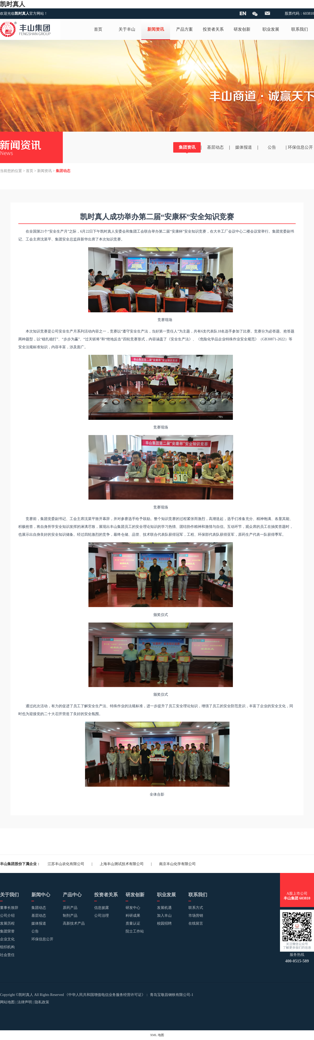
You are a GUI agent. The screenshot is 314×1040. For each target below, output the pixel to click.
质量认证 (133, 923)
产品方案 (184, 29)
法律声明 (24, 1002)
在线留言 (195, 923)
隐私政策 (42, 1002)
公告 (272, 147)
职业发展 (270, 29)
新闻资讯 (155, 29)
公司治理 (101, 916)
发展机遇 (164, 908)
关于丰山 (127, 29)
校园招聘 (164, 923)
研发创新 (242, 29)
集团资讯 (187, 147)
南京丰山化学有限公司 (177, 864)
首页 (98, 29)
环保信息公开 (300, 147)
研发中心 (133, 908)
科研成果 (133, 916)
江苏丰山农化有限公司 (66, 864)
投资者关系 (213, 29)
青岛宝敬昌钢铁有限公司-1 (171, 995)
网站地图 (7, 1002)
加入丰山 (164, 916)
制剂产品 (70, 916)
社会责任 (7, 955)
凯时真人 (12, 4)
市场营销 (195, 916)
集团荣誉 (7, 931)
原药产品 (70, 908)
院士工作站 (135, 931)
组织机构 (7, 947)
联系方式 (195, 908)
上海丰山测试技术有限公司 (122, 864)
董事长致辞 (9, 908)
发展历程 (7, 923)
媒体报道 (243, 147)
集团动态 (38, 908)
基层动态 (215, 147)
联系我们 (299, 29)
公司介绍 (7, 916)
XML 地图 (157, 1035)
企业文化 (7, 939)
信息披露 (101, 908)
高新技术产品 (74, 923)
